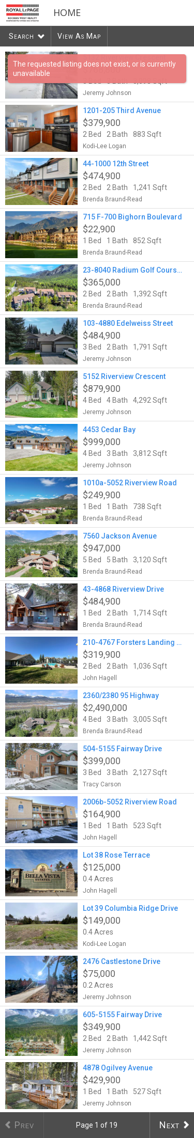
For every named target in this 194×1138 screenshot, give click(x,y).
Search (21, 36)
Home (67, 12)
